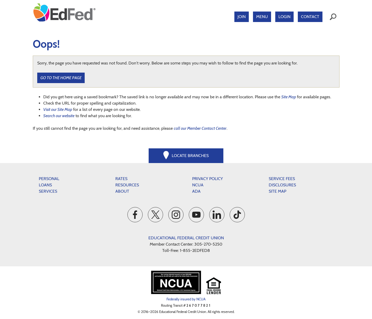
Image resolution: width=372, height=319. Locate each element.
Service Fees (282, 178)
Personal (49, 178)
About (122, 191)
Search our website (58, 115)
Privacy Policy (207, 178)
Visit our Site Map (57, 109)
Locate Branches (190, 155)
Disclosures (282, 184)
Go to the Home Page (61, 77)
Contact (310, 16)
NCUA (197, 184)
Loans (45, 184)
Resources (127, 184)
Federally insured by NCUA (186, 299)
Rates (121, 178)
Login (284, 16)
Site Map (288, 96)
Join (242, 16)
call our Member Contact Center (200, 128)
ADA (196, 191)
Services (48, 191)
